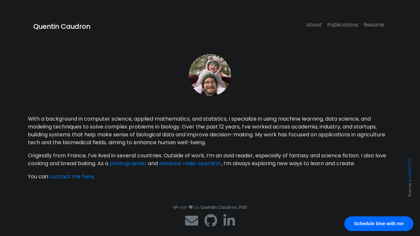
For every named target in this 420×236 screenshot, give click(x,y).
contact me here (72, 176)
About (314, 25)
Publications (342, 25)
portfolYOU (409, 170)
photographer (128, 163)
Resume (374, 25)
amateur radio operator (190, 163)
